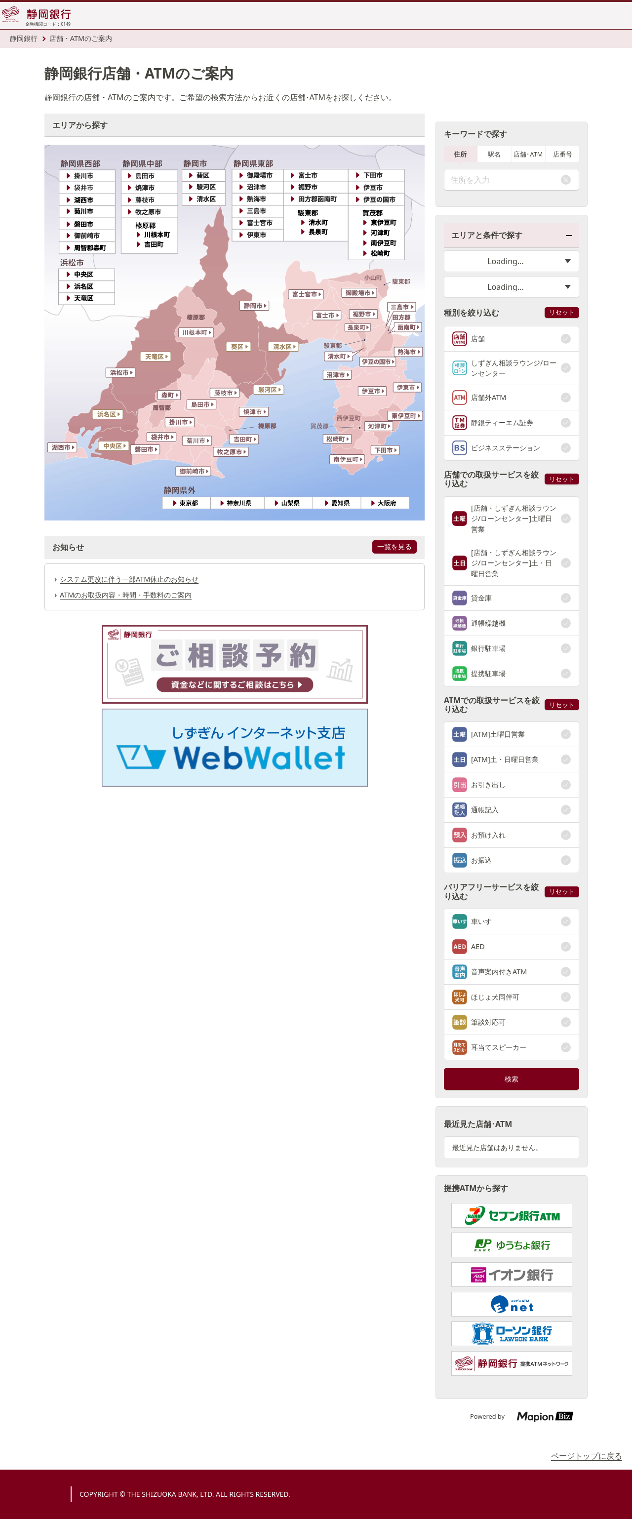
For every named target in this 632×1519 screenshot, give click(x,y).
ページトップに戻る (586, 1455)
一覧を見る (394, 546)
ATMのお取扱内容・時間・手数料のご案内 (126, 595)
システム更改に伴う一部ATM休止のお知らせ (129, 579)
